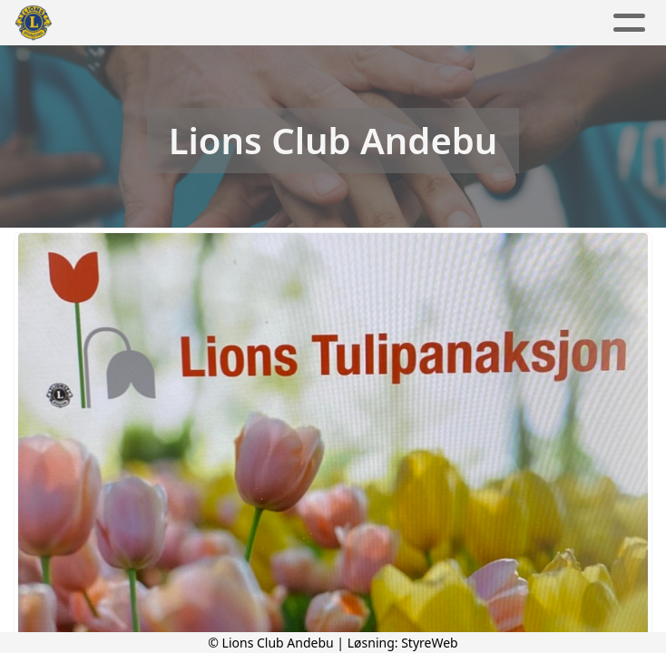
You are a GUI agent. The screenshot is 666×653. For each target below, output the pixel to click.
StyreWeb (429, 642)
